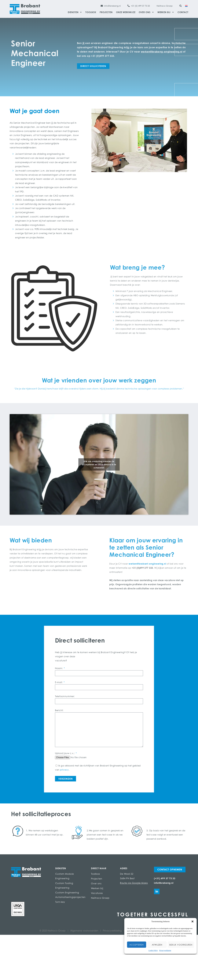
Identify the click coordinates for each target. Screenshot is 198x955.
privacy (64, 769)
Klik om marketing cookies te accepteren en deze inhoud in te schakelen (99, 464)
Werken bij (165, 12)
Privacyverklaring (165, 950)
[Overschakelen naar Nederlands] (186, 6)
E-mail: (59, 682)
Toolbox (90, 12)
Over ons (146, 12)
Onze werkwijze (125, 12)
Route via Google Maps (134, 883)
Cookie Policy (153, 950)
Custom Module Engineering (64, 876)
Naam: (59, 668)
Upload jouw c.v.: (65, 753)
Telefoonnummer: (65, 696)
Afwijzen (157, 944)
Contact (183, 12)
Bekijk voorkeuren (180, 944)
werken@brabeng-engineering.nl (161, 51)
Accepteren (136, 944)
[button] (192, 921)
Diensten (75, 12)
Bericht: (59, 710)
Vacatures (97, 893)
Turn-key (60, 902)
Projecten (106, 12)
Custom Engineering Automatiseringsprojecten (70, 894)
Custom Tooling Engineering (64, 885)
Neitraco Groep (100, 898)
